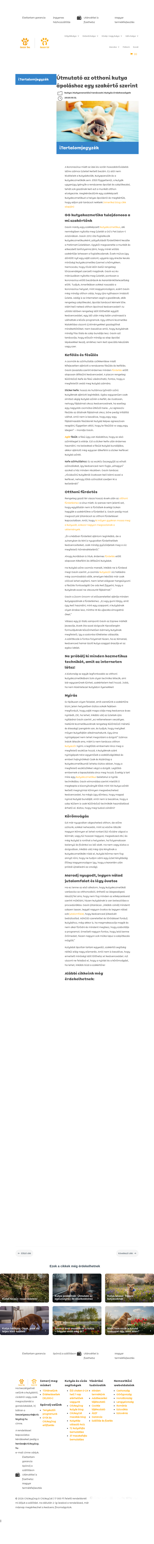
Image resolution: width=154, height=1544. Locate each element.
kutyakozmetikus (110, 227)
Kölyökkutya (70, 36)
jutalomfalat (76, 913)
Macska (113, 47)
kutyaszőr (105, 572)
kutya (68, 92)
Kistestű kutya (89, 36)
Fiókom (126, 47)
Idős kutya (131, 36)
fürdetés (117, 370)
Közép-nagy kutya (110, 36)
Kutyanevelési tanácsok (88, 92)
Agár (67, 437)
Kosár (136, 47)
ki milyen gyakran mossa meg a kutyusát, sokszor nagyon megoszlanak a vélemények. (97, 525)
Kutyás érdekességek (117, 92)
